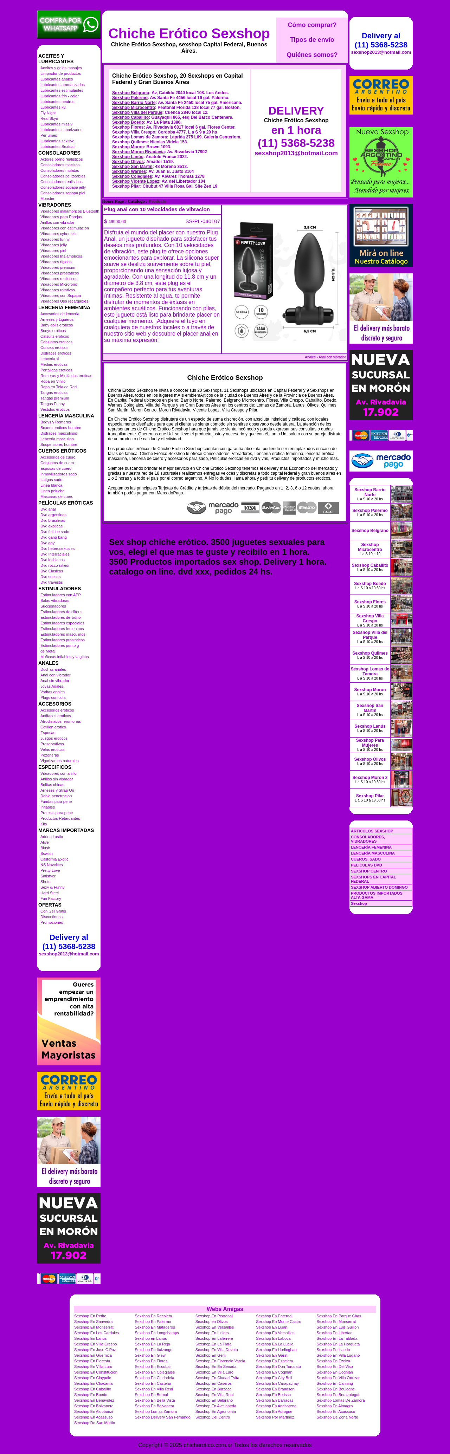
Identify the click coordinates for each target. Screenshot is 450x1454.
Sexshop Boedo (128, 122)
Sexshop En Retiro (90, 1316)
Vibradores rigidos (55, 262)
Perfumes (48, 135)
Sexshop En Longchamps (157, 1333)
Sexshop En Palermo (153, 1321)
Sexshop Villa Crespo (133, 132)
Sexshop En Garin (271, 1355)
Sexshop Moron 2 (369, 777)
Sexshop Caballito (130, 117)
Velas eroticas (52, 749)
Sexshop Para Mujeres (370, 743)
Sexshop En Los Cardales (96, 1333)
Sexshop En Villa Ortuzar (338, 1378)
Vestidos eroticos (55, 409)
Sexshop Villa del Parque (137, 112)
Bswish (46, 853)
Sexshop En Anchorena (276, 1406)
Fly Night (48, 113)
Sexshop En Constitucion (95, 1372)
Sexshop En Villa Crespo (95, 1344)
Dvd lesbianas (52, 560)
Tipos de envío (312, 39)
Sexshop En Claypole (92, 1378)
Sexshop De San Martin (94, 1423)
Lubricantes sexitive (57, 141)
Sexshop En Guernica (93, 1355)
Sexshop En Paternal (274, 1316)
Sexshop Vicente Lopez (135, 181)
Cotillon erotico (53, 727)
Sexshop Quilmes (130, 141)
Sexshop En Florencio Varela (220, 1361)
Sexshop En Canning (335, 1383)
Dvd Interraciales (55, 554)
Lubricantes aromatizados (62, 85)
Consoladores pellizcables (62, 176)
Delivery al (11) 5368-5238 (69, 942)
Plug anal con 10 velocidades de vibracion (157, 209)
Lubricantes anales (56, 79)
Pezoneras (49, 755)
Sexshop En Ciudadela (154, 1378)
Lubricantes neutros (57, 101)
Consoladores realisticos (61, 182)
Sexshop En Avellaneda (215, 1406)
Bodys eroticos (53, 331)
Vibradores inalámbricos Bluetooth (69, 211)
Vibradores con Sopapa (60, 295)
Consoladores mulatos (59, 170)
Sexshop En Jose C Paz (95, 1350)
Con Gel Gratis (53, 911)
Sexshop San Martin (132, 166)
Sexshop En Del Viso (335, 1366)
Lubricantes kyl (53, 107)
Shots (45, 881)
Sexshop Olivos (128, 161)
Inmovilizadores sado (58, 474)
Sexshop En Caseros (213, 1383)
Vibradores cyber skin (59, 234)
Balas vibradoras (54, 600)
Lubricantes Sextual (57, 146)
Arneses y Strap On (57, 790)
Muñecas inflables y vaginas (64, 657)
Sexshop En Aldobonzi (93, 1411)
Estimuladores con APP (60, 595)
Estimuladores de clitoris (61, 612)
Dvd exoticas (51, 526)
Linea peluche (52, 491)
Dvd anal (48, 509)
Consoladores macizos (59, 165)
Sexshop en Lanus (151, 1338)
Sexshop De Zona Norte (337, 1417)
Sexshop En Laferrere (214, 1338)
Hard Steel (49, 893)
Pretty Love (50, 870)
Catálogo (136, 201)
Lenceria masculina (57, 439)
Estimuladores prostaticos (62, 640)
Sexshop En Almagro (335, 1406)
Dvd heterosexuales (57, 548)
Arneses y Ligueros (56, 319)
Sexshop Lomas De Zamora (341, 1400)
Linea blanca (51, 485)
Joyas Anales (51, 686)
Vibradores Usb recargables (64, 301)
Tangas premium (54, 398)
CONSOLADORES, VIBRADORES (368, 839)
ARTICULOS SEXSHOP (372, 831)
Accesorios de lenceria (59, 314)
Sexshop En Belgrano (214, 1400)
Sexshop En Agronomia (215, 1411)
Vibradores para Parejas (61, 217)
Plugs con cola (53, 697)
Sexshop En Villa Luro (93, 1366)
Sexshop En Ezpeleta (274, 1361)
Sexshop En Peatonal (214, 1316)
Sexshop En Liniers (212, 1333)
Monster (47, 198)
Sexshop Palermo (130, 97)
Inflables (47, 807)
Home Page (113, 201)
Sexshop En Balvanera (94, 1406)
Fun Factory (50, 898)
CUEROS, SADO (366, 859)
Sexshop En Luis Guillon (338, 1327)
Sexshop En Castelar (153, 1383)
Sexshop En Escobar (153, 1366)
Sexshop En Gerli (210, 1355)
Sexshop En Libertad (335, 1333)
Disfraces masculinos (58, 433)
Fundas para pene (56, 801)
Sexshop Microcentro (133, 107)
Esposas (47, 733)
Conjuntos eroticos (56, 342)
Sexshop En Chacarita (93, 1383)
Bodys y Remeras (55, 422)
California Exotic (54, 859)
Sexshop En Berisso (273, 1395)
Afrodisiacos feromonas (60, 721)
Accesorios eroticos (57, 710)
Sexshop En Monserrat (336, 1321)
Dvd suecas (50, 577)
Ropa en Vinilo (52, 381)
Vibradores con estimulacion (64, 228)
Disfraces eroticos (55, 353)
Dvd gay (47, 543)
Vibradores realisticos (58, 279)
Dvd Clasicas (51, 571)
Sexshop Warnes (129, 171)
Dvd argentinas (53, 515)
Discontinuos (51, 917)
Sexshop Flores (127, 127)
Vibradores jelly (53, 245)
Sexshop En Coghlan (274, 1372)
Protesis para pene (56, 813)
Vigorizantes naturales (59, 761)
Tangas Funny (52, 404)
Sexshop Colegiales (132, 176)
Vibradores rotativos (57, 290)
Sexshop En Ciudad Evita (217, 1378)
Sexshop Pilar (126, 186)
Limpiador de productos (60, 73)
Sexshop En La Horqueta (338, 1344)
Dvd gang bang (53, 537)
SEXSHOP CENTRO (369, 871)
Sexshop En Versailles (214, 1327)
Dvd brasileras (52, 520)
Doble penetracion (56, 796)
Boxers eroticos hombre (60, 428)
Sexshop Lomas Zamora (156, 1411)
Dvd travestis (51, 582)
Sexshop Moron (128, 146)
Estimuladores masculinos (62, 634)
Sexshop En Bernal (151, 1395)
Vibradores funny (55, 239)
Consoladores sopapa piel (62, 193)
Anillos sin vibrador (56, 779)
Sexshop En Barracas (274, 1400)
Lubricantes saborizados (61, 130)
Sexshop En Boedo (90, 1395)
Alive (44, 842)
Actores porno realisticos (61, 159)
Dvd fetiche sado (54, 532)
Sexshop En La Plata (213, 1344)
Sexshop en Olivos (211, 1321)
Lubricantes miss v (56, 124)
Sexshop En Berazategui (338, 1395)
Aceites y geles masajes (61, 68)
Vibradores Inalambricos (61, 256)
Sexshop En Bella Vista (155, 1400)
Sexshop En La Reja (152, 1344)
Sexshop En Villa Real (154, 1389)
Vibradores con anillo (58, 773)
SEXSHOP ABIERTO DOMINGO (379, 887)
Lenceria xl (49, 359)
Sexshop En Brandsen (275, 1389)
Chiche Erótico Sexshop (189, 33)
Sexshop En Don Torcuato (278, 1366)
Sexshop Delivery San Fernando (162, 1417)
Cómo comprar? (312, 24)
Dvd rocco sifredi (54, 565)
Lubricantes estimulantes (61, 90)
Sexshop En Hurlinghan (276, 1350)
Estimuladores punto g (59, 645)
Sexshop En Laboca (273, 1338)
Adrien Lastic (51, 837)
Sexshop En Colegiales (155, 1372)
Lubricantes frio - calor (59, 96)
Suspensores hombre (58, 444)
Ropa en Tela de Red (58, 387)
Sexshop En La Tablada (337, 1338)
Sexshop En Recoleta (153, 1316)
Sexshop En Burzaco (213, 1389)
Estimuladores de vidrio (60, 617)
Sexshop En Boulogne (336, 1389)
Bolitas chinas (52, 785)
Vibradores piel (53, 250)
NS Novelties (51, 865)
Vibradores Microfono (58, 284)
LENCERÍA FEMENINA (371, 847)
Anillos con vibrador (57, 222)
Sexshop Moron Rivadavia (138, 151)
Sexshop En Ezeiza (333, 1361)
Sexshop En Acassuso (336, 1411)
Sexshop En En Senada (216, 1366)
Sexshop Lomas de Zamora (139, 137)
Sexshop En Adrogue (274, 1411)
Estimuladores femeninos (62, 629)
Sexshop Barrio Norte (133, 102)
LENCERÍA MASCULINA (373, 853)
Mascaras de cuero (56, 496)
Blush (45, 848)
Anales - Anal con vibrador (325, 357)
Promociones (51, 922)
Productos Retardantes (60, 818)
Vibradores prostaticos (59, 273)
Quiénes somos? (312, 54)
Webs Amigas (225, 1309)
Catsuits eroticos (54, 336)
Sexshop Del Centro (212, 1417)
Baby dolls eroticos (56, 325)
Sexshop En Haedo (333, 1350)
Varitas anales (52, 692)
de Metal (47, 651)
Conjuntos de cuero (57, 463)
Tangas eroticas (54, 392)
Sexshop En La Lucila (274, 1344)
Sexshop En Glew (150, 1355)
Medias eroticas (54, 364)
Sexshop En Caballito (92, 1389)
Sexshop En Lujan (271, 1327)
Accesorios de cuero (58, 457)
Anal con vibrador (55, 675)
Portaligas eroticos (56, 370)
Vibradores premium (57, 267)
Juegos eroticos (54, 738)
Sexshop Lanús (127, 156)
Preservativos (52, 744)
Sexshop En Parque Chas (339, 1316)
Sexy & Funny (52, 887)
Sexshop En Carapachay (277, 1383)
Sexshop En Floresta (92, 1361)
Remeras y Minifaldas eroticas (66, 376)
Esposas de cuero (55, 468)
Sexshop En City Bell (274, 1378)
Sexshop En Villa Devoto (216, 1350)
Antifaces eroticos (55, 716)
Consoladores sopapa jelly (63, 187)
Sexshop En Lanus (90, 1338)
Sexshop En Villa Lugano (338, 1355)
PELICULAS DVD (366, 865)
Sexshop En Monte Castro (278, 1321)
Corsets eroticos (54, 347)
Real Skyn (49, 118)
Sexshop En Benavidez (94, 1400)
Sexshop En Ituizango (153, 1350)
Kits (43, 824)
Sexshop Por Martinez (275, 1417)
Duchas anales (53, 669)
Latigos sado (51, 480)
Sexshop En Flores (151, 1361)
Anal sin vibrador (54, 681)
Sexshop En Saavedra (93, 1321)
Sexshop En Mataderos (155, 1327)
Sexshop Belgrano (130, 92)
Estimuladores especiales (62, 623)
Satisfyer (48, 876)
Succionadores (53, 606)
